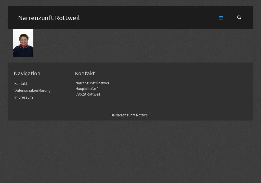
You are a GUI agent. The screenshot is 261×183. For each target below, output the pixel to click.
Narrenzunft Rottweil (49, 17)
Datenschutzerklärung (32, 90)
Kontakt (21, 84)
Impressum (24, 97)
